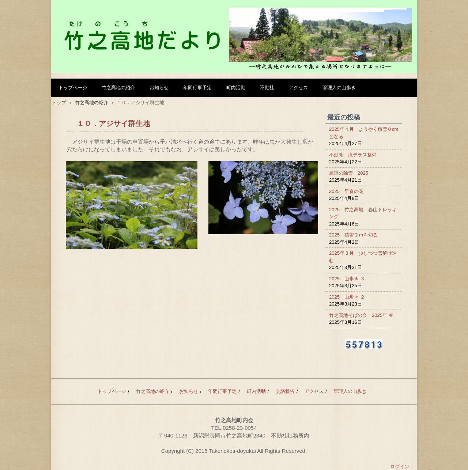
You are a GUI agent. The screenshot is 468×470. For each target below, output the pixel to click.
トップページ (72, 87)
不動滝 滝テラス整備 (353, 155)
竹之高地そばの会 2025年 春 (361, 315)
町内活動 (235, 87)
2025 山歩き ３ (347, 278)
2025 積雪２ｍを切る (353, 235)
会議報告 (285, 391)
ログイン (399, 466)
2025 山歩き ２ (347, 297)
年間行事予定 (197, 87)
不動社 (267, 87)
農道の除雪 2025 (348, 173)
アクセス (298, 87)
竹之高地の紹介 (118, 87)
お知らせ (159, 87)
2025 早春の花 (346, 191)
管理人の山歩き (339, 87)
